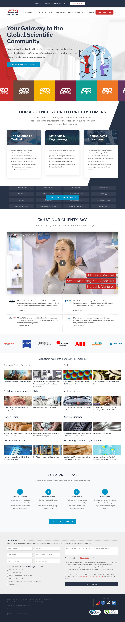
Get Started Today (62, 522)
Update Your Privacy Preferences (17, 614)
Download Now (77, 3)
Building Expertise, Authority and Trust (24, 582)
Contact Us (46, 599)
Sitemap (9, 609)
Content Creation (15, 579)
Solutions (16, 599)
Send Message (91, 584)
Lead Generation (14, 573)
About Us (24, 599)
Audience (32, 599)
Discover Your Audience (62, 197)
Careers (9, 602)
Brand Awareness (15, 570)
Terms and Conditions (96, 576)
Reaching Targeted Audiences (19, 576)
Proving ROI (12, 584)
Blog (39, 599)
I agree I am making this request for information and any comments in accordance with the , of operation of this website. (90, 576)
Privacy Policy (84, 558)
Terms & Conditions (20, 602)
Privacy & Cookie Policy (36, 602)
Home (8, 599)
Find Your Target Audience (23, 65)
